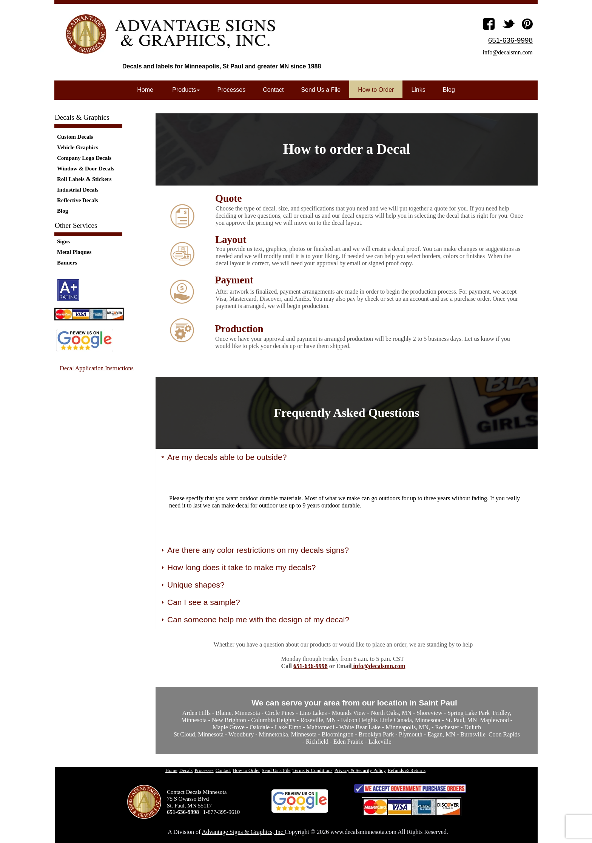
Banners (67, 263)
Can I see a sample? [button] (200, 602)
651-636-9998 (310, 666)
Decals (186, 770)
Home (145, 90)
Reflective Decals (77, 200)
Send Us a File (321, 90)
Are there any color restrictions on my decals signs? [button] (254, 550)
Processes (231, 90)
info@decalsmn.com (378, 666)
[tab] (346, 457)
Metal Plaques (74, 252)
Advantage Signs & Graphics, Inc (243, 832)
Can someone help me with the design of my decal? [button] (254, 620)
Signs (63, 241)
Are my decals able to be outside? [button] (223, 457)
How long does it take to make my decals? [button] (238, 568)
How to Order (376, 90)
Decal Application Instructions (97, 368)
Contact (273, 90)
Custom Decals (75, 137)
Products (185, 90)
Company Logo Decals (84, 158)
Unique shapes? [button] (192, 585)
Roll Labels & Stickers (84, 179)
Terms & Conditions (313, 770)
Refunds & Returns (407, 770)
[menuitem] (98, 136)
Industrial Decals (78, 190)
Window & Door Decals (85, 169)
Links (418, 90)
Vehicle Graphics (77, 147)
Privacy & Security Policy (360, 770)
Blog (62, 211)
